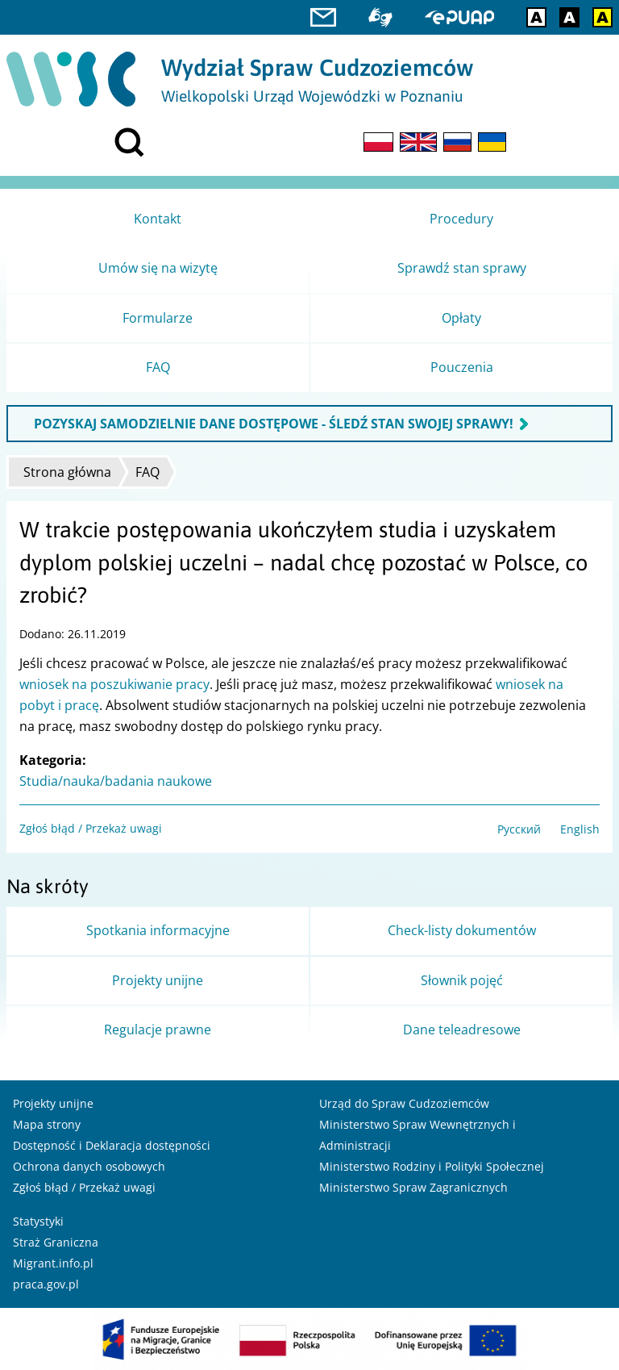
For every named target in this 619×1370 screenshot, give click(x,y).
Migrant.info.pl (53, 1263)
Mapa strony (47, 1124)
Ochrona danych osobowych (89, 1166)
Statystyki (38, 1221)
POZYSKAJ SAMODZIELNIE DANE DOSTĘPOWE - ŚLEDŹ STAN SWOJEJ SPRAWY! (273, 423)
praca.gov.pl (46, 1284)
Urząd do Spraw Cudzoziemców (404, 1103)
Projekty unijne (53, 1103)
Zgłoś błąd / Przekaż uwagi (90, 828)
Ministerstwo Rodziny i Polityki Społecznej (431, 1166)
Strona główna (67, 472)
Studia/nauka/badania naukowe (115, 781)
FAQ (147, 472)
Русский (519, 829)
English (580, 829)
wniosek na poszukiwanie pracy (114, 684)
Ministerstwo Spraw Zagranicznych (413, 1187)
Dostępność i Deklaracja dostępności (111, 1145)
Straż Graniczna (55, 1242)
